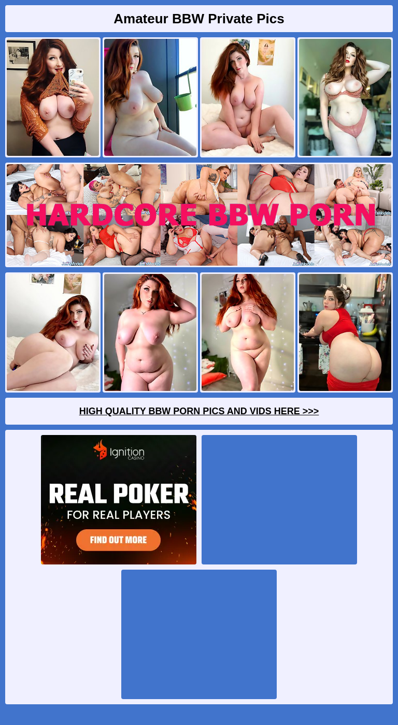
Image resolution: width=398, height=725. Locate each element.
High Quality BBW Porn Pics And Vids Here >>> (199, 411)
